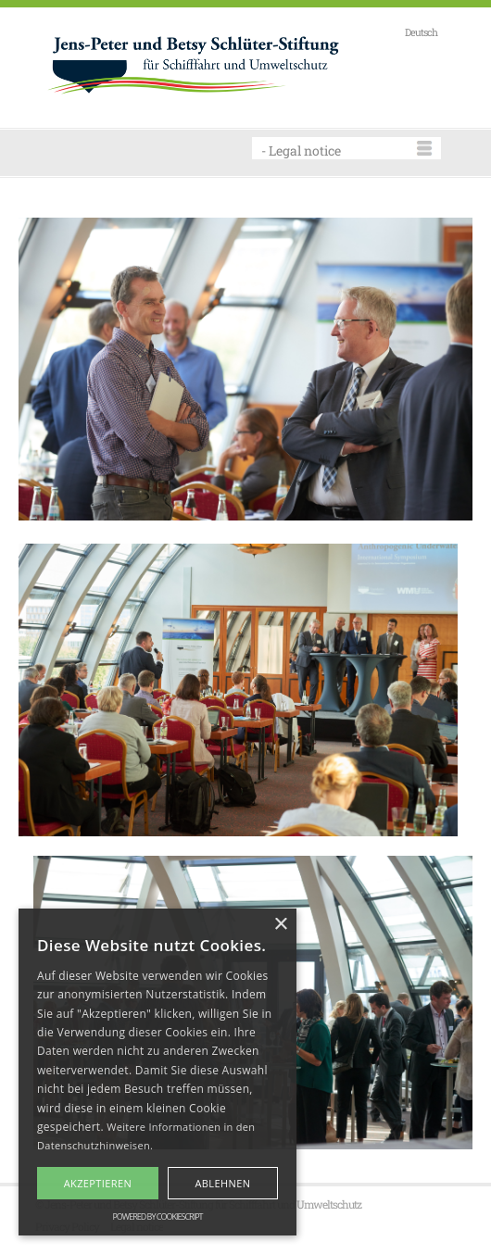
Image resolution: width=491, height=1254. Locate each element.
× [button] (280, 925)
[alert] (157, 1072)
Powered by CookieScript (157, 1216)
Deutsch (421, 32)
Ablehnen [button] (222, 1183)
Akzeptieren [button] (98, 1183)
